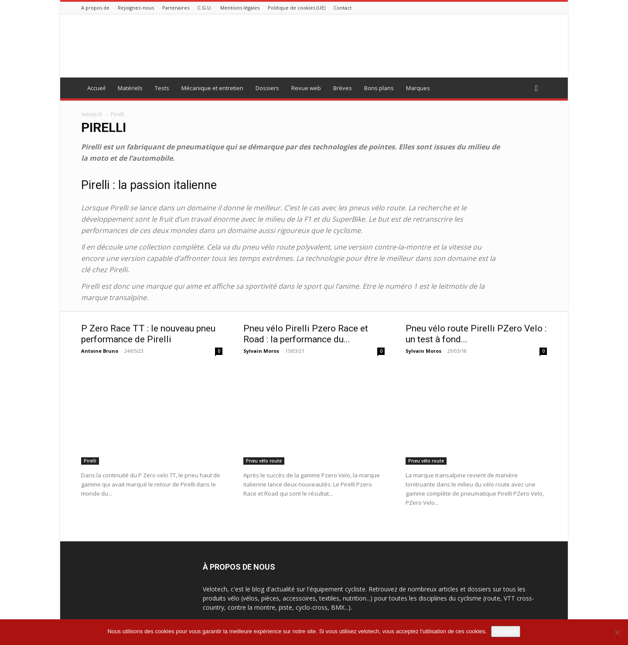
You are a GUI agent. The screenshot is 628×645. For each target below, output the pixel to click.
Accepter (506, 631)
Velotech (91, 114)
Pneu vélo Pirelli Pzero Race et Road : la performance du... (305, 333)
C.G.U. (205, 7)
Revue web (306, 88)
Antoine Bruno (99, 351)
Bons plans (379, 88)
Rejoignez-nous (136, 7)
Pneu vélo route (264, 461)
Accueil (96, 88)
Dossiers (267, 88)
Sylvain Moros (261, 351)
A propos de (95, 7)
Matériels (130, 88)
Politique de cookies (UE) (296, 7)
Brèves (342, 88)
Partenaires (175, 7)
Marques (418, 88)
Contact (343, 7)
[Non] (617, 632)
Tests (162, 88)
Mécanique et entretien (212, 88)
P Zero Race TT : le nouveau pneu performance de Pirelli (148, 333)
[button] (536, 88)
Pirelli (90, 461)
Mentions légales (239, 7)
